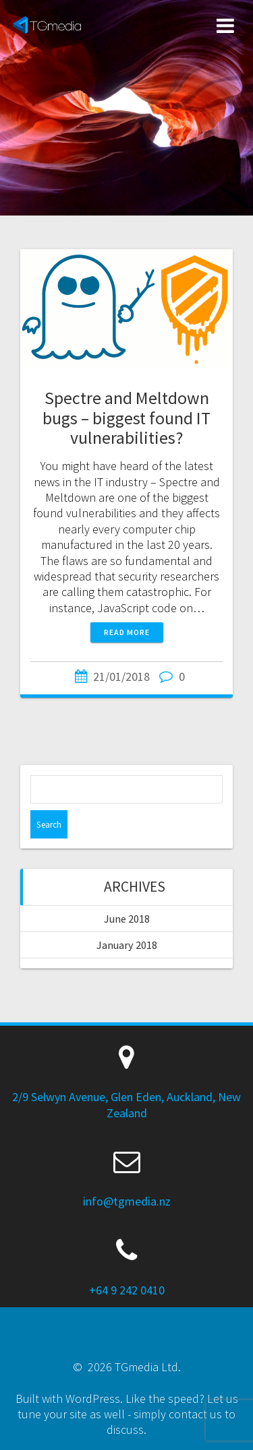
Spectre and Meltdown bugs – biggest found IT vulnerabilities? (126, 418)
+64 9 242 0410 (127, 1290)
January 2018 (126, 945)
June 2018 (127, 918)
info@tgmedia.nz (127, 1201)
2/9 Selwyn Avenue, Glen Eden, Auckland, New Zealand (126, 1104)
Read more (127, 632)
